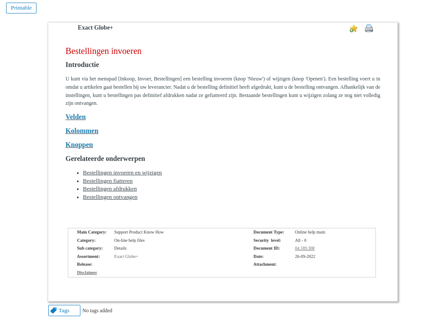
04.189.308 (305, 248)
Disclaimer (87, 272)
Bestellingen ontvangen (110, 197)
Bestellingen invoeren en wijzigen (122, 172)
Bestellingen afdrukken (110, 188)
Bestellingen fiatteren (108, 180)
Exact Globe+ (95, 27)
